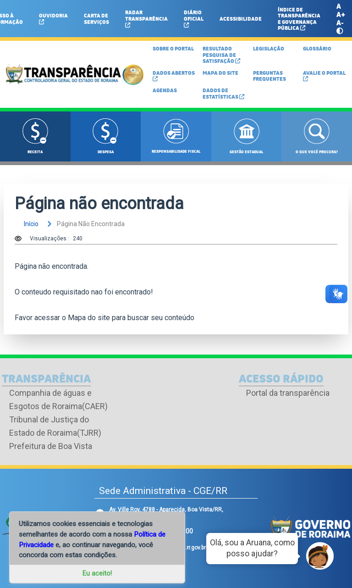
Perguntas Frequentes (269, 75)
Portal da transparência (288, 393)
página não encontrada (84, 223)
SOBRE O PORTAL (173, 48)
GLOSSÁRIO (317, 48)
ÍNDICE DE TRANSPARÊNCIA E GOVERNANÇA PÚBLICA (299, 18)
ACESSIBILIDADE (241, 18)
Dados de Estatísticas (223, 93)
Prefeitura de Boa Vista (50, 446)
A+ (340, 14)
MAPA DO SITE (220, 72)
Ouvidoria (53, 18)
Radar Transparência (146, 18)
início (31, 223)
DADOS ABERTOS (174, 75)
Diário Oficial (194, 18)
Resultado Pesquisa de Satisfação (221, 54)
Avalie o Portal (324, 75)
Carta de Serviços (96, 18)
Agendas (165, 90)
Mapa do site (89, 317)
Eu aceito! (97, 573)
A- (340, 23)
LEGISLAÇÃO (268, 48)
